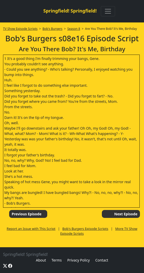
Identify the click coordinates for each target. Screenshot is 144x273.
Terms (57, 260)
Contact (101, 260)
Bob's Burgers (52, 29)
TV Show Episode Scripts (20, 29)
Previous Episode (26, 214)
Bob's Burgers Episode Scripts (85, 228)
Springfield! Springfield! (70, 11)
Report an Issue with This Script (31, 228)
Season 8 (73, 29)
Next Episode (125, 214)
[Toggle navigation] (108, 11)
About (41, 260)
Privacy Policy (78, 260)
